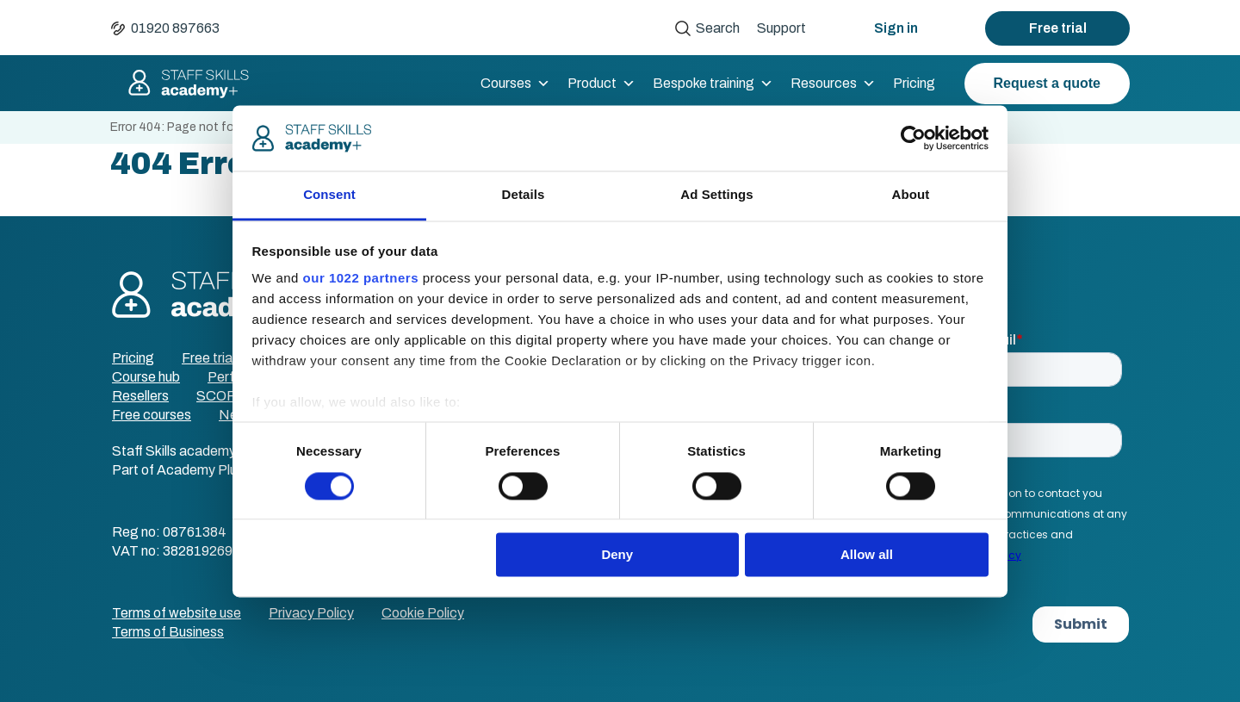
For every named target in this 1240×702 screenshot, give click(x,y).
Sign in (896, 28)
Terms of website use (176, 613)
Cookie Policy (422, 613)
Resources (833, 83)
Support (781, 28)
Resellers (140, 395)
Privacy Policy (311, 613)
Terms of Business (168, 631)
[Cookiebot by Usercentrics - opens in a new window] (913, 138)
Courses (515, 83)
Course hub (146, 377)
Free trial (1058, 28)
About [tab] (911, 195)
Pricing (914, 83)
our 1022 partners (360, 278)
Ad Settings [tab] (716, 195)
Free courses (151, 414)
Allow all (866, 555)
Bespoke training (713, 83)
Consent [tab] (329, 195)
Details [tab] (523, 195)
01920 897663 (175, 28)
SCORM (222, 395)
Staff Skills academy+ (180, 83)
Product (601, 83)
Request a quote (1047, 83)
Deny (617, 555)
